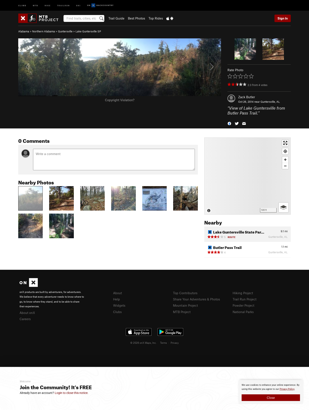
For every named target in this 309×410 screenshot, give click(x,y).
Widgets (119, 305)
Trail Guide (116, 18)
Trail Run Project (244, 299)
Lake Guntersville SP (88, 31)
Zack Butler (246, 97)
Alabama (23, 31)
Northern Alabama (43, 31)
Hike (48, 5)
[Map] (247, 176)
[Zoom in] (285, 160)
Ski (78, 5)
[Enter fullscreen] (285, 143)
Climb (22, 5)
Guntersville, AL (270, 101)
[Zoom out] (285, 166)
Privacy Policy (287, 389)
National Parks (243, 312)
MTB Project (182, 312)
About (117, 293)
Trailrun (63, 5)
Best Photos (136, 18)
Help (116, 299)
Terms (163, 342)
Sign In (282, 18)
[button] (229, 123)
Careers (25, 319)
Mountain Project (185, 305)
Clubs (117, 312)
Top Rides (155, 18)
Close (271, 397)
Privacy (175, 342)
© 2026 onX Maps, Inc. (143, 342)
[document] (271, 392)
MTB (35, 5)
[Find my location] (285, 151)
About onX (27, 313)
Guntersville (65, 31)
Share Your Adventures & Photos (196, 299)
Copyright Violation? (119, 100)
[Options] (283, 207)
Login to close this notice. (71, 393)
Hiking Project (243, 293)
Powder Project (243, 305)
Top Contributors (185, 293)
